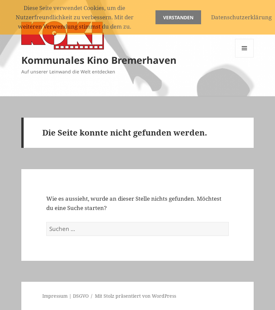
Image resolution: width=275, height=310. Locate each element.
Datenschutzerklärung (241, 17)
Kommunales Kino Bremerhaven (98, 59)
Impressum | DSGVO (65, 296)
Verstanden (178, 17)
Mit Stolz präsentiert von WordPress (135, 296)
